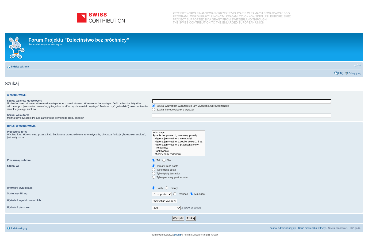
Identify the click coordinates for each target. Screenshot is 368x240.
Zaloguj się (355, 73)
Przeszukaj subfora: (19, 160)
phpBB (177, 234)
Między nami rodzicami (179, 154)
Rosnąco (180, 194)
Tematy (171, 188)
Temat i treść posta (165, 166)
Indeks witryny (20, 66)
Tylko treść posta (164, 169)
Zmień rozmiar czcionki (357, 65)
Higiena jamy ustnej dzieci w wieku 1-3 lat (179, 141)
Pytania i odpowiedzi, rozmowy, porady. (179, 135)
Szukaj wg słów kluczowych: (24, 100)
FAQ (340, 73)
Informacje (179, 132)
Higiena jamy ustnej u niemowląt (179, 138)
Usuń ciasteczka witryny (312, 228)
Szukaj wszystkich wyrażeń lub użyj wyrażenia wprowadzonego (190, 105)
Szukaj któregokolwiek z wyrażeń (173, 109)
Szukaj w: (13, 165)
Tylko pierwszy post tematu (170, 177)
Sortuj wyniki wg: (17, 193)
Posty (157, 188)
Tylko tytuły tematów (166, 173)
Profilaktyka (179, 147)
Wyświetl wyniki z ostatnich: (24, 200)
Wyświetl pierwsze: (19, 207)
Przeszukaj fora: (17, 131)
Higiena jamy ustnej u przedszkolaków (179, 144)
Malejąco (197, 194)
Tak (156, 160)
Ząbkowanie (179, 151)
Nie (166, 160)
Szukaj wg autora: (18, 115)
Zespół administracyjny (283, 228)
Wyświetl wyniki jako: (20, 187)
